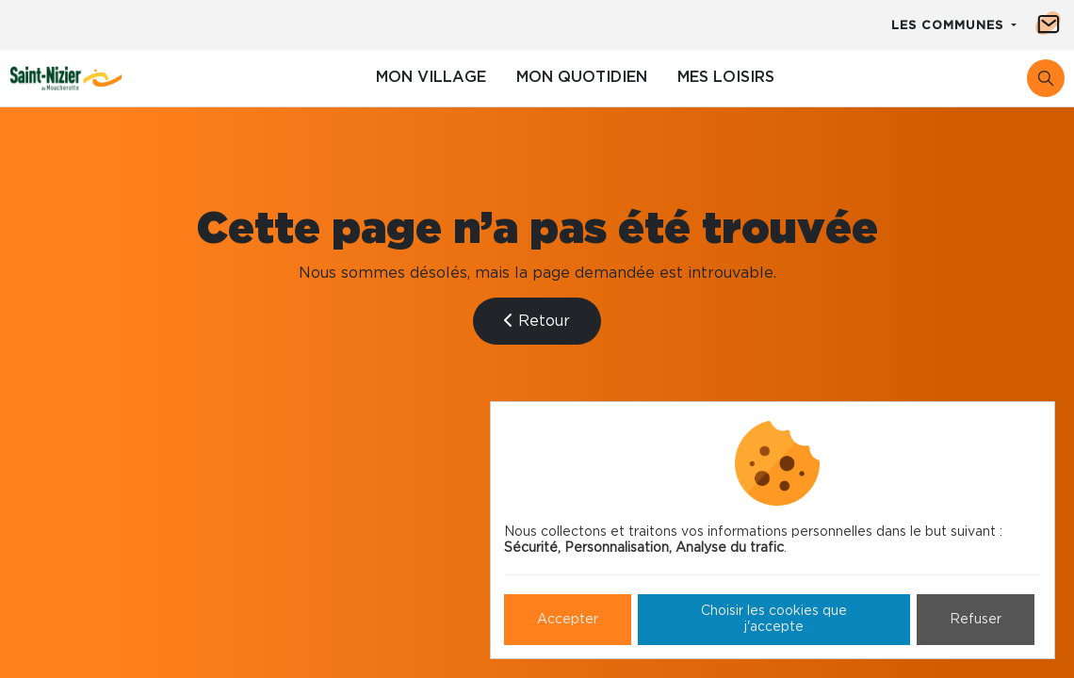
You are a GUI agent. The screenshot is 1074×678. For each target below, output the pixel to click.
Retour (537, 321)
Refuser (975, 619)
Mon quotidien (581, 77)
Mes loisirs (725, 77)
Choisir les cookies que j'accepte (774, 619)
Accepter (567, 619)
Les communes (949, 26)
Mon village (431, 77)
